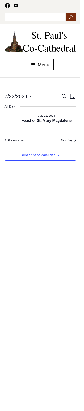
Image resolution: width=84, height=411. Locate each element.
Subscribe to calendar (38, 155)
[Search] (71, 17)
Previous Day (15, 140)
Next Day (68, 140)
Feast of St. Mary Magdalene (46, 121)
